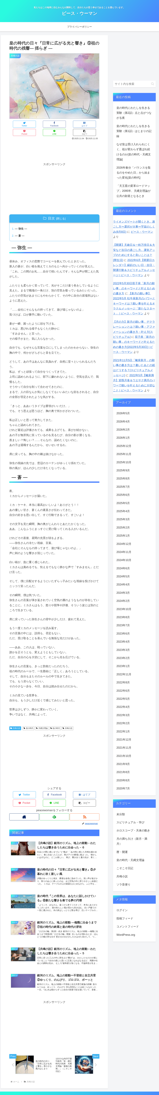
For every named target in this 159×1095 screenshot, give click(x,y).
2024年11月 (123, 552)
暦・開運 (122, 852)
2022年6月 (123, 690)
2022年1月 (123, 731)
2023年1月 (123, 666)
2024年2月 (123, 600)
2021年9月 (123, 764)
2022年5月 (123, 698)
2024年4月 (123, 584)
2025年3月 (123, 519)
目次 (51, 210)
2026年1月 (123, 437)
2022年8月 (123, 682)
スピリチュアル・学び (130, 822)
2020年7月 (123, 788)
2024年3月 (123, 592)
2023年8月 (123, 617)
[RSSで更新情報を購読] (84, 801)
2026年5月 (123, 413)
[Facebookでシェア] (32, 124)
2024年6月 (123, 568)
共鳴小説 (15, 721)
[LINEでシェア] (77, 124)
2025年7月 (123, 486)
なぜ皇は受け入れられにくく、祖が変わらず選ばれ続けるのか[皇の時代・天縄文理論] (133, 152)
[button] (92, 124)
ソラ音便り (123, 884)
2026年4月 (123, 421)
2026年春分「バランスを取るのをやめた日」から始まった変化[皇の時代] (133, 172)
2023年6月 (123, 633)
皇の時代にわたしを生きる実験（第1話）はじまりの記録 (134, 131)
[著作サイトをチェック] (24, 801)
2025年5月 (123, 503)
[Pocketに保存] (62, 124)
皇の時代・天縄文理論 (130, 860)
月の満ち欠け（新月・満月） (131, 841)
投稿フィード (124, 918)
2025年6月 (123, 494)
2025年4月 (123, 511)
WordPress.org (125, 934)
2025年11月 (123, 454)
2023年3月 (123, 649)
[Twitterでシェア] (17, 124)
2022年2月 (123, 723)
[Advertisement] (54, 142)
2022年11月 (123, 674)
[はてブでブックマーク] (47, 124)
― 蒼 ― (20, 228)
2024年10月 (123, 560)
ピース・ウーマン (142, 231)
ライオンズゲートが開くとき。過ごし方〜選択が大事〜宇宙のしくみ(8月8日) (134, 226)
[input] (134, 84)
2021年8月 (123, 772)
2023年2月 (123, 658)
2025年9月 (123, 470)
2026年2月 (123, 429)
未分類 (120, 814)
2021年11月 (123, 747)
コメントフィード (127, 926)
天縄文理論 (42, 721)
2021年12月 (123, 739)
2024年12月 (123, 543)
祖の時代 (55, 721)
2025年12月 (123, 446)
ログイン (122, 910)
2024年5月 (123, 576)
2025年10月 (123, 462)
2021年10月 (123, 756)
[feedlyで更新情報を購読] (54, 801)
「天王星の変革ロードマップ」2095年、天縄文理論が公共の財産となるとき (133, 191)
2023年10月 (123, 609)
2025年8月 (123, 478)
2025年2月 (123, 527)
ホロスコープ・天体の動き (133, 830)
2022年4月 (123, 706)
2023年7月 (123, 625)
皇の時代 (28, 721)
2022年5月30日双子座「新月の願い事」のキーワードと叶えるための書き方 (134, 288)
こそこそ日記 (124, 868)
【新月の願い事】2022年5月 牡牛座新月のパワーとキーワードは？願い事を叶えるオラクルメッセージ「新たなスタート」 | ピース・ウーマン (134, 303)
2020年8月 (123, 780)
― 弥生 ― (21, 220)
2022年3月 (123, 715)
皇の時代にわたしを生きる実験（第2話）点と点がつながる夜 (134, 113)
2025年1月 (123, 535)
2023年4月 (123, 641)
